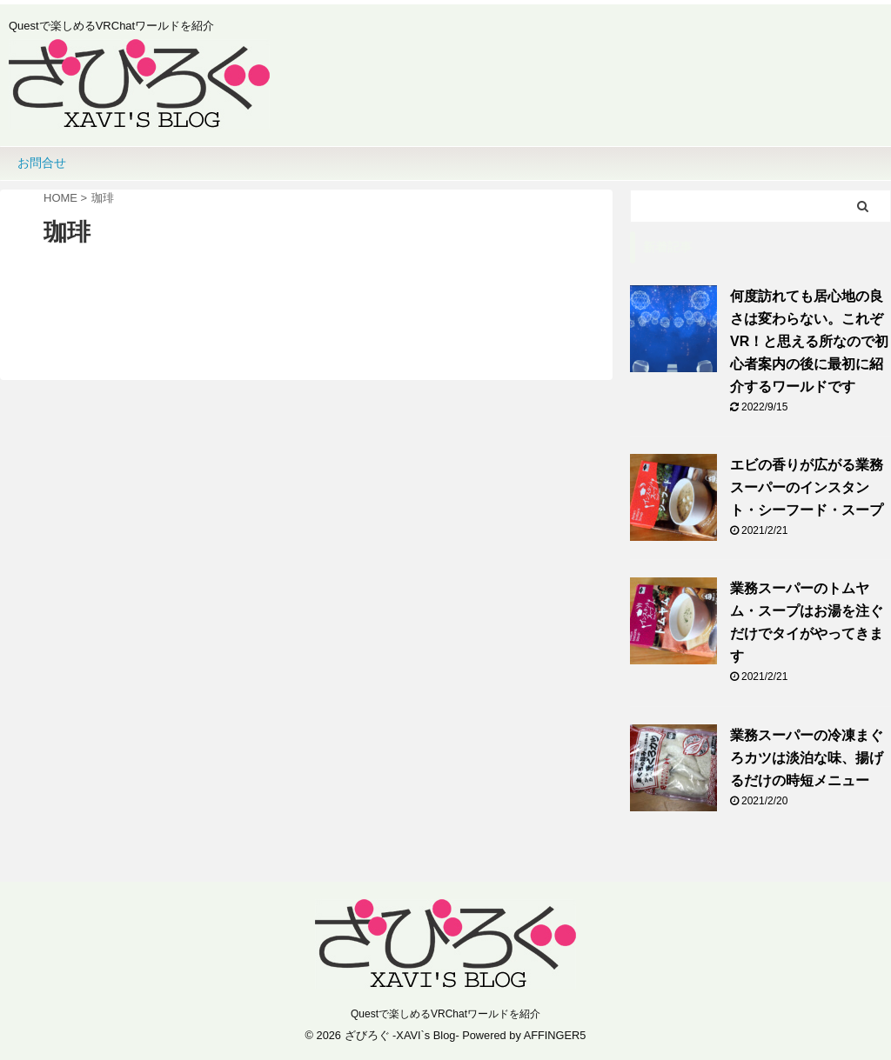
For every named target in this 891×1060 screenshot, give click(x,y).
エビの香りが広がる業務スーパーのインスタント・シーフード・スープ (806, 487)
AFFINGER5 (555, 1035)
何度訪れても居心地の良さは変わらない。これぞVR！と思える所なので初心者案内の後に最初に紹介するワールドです (809, 341)
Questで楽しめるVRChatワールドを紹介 (445, 1014)
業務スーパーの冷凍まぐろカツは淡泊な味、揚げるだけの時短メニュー (806, 758)
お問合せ (41, 163)
